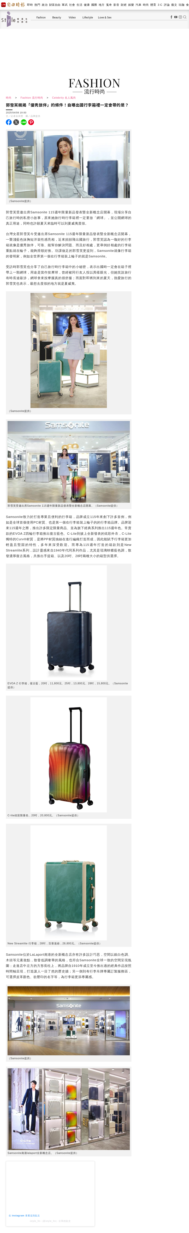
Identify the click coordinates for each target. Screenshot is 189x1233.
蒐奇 (109, 4)
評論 (167, 4)
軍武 (65, 4)
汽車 (138, 4)
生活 (79, 4)
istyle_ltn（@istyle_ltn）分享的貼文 (50, 1221)
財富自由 (54, 4)
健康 (87, 4)
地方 (101, 4)
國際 (94, 4)
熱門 (37, 4)
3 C (160, 4)
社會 (72, 4)
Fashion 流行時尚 (31, 97)
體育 (153, 4)
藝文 (174, 4)
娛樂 (131, 4)
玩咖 (181, 4)
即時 (30, 4)
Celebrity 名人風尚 (64, 97)
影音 (116, 4)
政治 (45, 4)
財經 (124, 4)
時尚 (146, 4)
